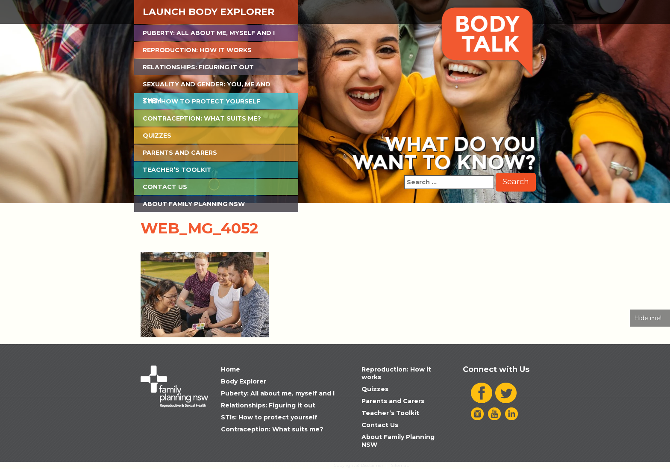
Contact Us (165, 187)
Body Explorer (243, 381)
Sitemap (400, 465)
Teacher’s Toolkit (177, 170)
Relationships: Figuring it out (198, 67)
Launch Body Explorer (208, 12)
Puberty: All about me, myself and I (209, 33)
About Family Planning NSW (194, 204)
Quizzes (157, 135)
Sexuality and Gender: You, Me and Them (206, 86)
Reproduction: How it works (197, 50)
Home (230, 369)
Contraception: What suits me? (202, 118)
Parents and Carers (180, 152)
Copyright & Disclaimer (358, 465)
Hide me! (647, 318)
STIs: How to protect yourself (201, 101)
